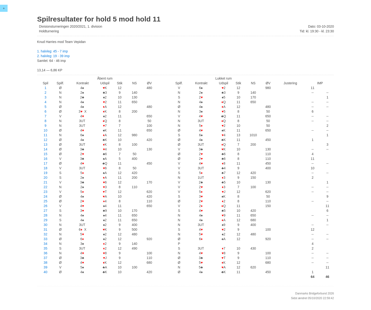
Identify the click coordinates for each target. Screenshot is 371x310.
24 (45, 196)
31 (45, 229)
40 (45, 272)
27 (45, 210)
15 (45, 154)
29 (45, 220)
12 (45, 140)
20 (45, 177)
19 (45, 173)
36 (45, 253)
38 (45, 262)
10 (45, 130)
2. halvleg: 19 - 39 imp (53, 56)
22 (45, 187)
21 (45, 182)
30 (45, 225)
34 (45, 244)
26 (45, 206)
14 (45, 149)
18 (45, 168)
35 (45, 248)
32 (45, 234)
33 (45, 239)
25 (45, 201)
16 (45, 159)
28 (45, 215)
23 (45, 192)
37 (45, 258)
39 (45, 267)
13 (45, 144)
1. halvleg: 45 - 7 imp (52, 51)
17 (45, 163)
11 (45, 135)
